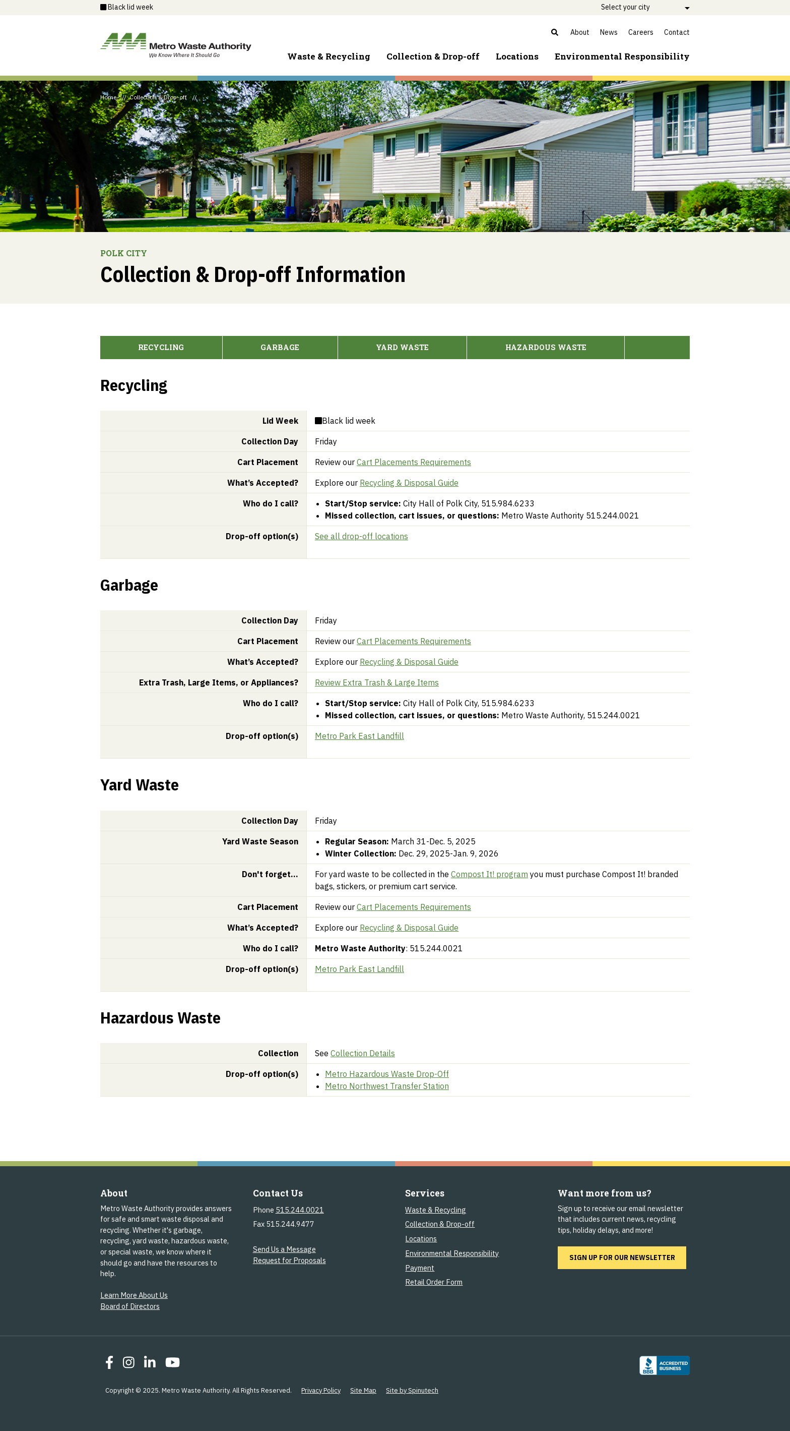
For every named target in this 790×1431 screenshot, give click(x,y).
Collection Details (363, 1053)
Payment (419, 1268)
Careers (640, 32)
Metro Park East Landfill (359, 736)
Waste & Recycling (328, 56)
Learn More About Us (134, 1295)
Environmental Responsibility (452, 1253)
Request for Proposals (289, 1260)
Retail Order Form (434, 1282)
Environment (622, 56)
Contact (677, 32)
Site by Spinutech (412, 1390)
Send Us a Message (284, 1249)
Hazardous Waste (545, 347)
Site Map (363, 1390)
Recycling (161, 347)
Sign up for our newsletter (628, 1257)
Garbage (279, 347)
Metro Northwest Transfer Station (387, 1086)
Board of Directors (130, 1306)
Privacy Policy (321, 1390)
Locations (517, 56)
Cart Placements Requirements (414, 462)
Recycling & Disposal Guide (409, 483)
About (579, 32)
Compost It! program (489, 874)
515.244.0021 (300, 1210)
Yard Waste (402, 347)
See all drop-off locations (361, 536)
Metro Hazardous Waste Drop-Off (387, 1074)
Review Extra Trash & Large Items (377, 682)
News (609, 32)
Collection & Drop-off (433, 56)
